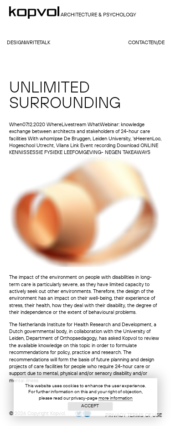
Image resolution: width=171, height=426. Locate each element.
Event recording (97, 146)
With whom (40, 139)
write (32, 43)
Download (128, 146)
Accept (90, 406)
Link (74, 146)
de (161, 43)
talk (44, 43)
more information (115, 398)
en (153, 43)
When (15, 125)
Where (54, 125)
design (16, 43)
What (94, 125)
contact (139, 43)
